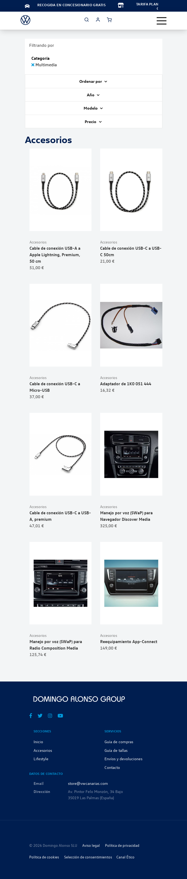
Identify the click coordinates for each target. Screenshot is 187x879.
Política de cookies (44, 857)
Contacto (112, 767)
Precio (91, 121)
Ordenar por (91, 81)
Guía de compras (118, 741)
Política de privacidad (122, 845)
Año (91, 94)
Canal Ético (125, 857)
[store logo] (25, 20)
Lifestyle (41, 758)
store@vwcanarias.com (88, 783)
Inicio (38, 741)
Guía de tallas (115, 750)
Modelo (91, 108)
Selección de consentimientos (88, 857)
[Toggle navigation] (161, 21)
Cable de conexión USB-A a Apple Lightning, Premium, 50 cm (54, 254)
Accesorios (38, 242)
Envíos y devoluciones (123, 758)
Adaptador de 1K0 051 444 (125, 383)
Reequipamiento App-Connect (128, 641)
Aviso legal (91, 845)
